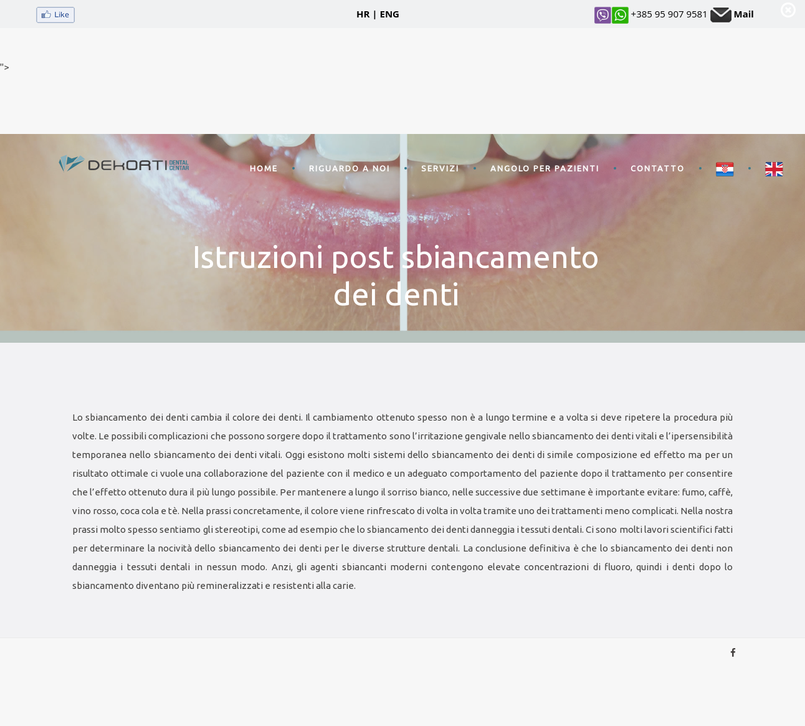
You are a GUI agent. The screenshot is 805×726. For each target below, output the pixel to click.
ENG (389, 13)
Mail (744, 13)
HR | (367, 13)
